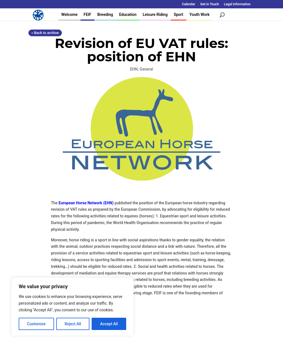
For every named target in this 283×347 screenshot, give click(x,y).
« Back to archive (45, 33)
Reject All (73, 324)
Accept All (109, 324)
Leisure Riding (155, 14)
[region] (72, 306)
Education (127, 14)
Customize (36, 324)
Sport (178, 14)
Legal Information (237, 4)
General (146, 69)
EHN (134, 69)
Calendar (188, 4)
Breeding (105, 14)
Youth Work (199, 14)
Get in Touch (209, 4)
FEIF (87, 14)
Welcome (69, 14)
